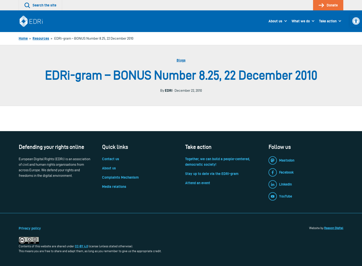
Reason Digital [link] (333, 228)
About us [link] (275, 21)
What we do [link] (301, 21)
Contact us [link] (110, 159)
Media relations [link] (114, 187)
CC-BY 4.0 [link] (81, 246)
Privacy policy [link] (30, 228)
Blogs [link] (181, 60)
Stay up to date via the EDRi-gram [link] (211, 174)
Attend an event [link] (197, 183)
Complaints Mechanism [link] (120, 177)
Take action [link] (328, 21)
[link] (356, 21)
